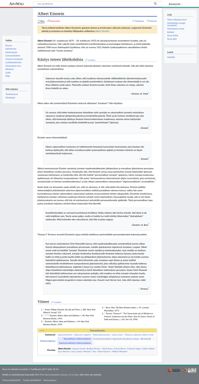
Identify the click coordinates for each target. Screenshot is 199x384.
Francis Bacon (120, 348)
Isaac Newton (64, 351)
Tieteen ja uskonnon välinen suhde (139, 335)
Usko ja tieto (117, 335)
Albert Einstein (102, 31)
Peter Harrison (104, 351)
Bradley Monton (93, 348)
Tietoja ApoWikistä (32, 380)
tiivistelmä (146, 339)
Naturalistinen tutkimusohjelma (77, 339)
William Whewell (119, 351)
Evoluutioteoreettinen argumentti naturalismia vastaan (116, 339)
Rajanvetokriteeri (65, 335)
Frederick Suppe (134, 348)
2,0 (46, 315)
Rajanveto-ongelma (82, 335)
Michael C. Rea (89, 351)
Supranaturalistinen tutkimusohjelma (75, 343)
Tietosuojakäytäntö (11, 380)
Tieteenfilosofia (97, 330)
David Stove (107, 348)
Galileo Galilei (148, 348)
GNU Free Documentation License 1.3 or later (56, 374)
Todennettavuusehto (101, 335)
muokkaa (91, 60)
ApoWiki (16, 3)
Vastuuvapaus (49, 380)
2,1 (48, 315)
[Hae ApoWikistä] (97, 3)
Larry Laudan (76, 351)
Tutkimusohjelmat (47, 341)
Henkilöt (171, 57)
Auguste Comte (78, 348)
